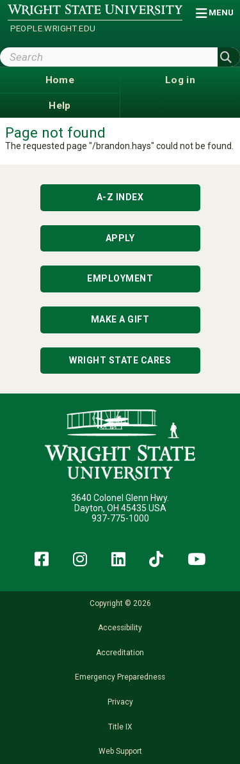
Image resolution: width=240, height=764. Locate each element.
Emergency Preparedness (120, 676)
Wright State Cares (120, 360)
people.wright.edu (53, 28)
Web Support (120, 751)
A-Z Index (120, 197)
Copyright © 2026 (120, 603)
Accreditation (120, 652)
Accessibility (120, 627)
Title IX (120, 726)
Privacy (120, 701)
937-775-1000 (120, 518)
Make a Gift (120, 319)
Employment (120, 278)
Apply (120, 238)
